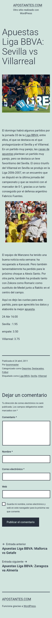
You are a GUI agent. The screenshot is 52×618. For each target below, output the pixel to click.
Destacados (38, 368)
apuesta (30, 309)
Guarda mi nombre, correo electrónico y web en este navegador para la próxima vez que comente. (28, 508)
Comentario (9, 417)
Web (4, 486)
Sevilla (34, 376)
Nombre (7, 451)
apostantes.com (27, 5)
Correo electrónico (13, 469)
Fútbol (5, 372)
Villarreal (42, 376)
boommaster (12, 364)
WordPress (30, 606)
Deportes (26, 368)
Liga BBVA (31, 135)
